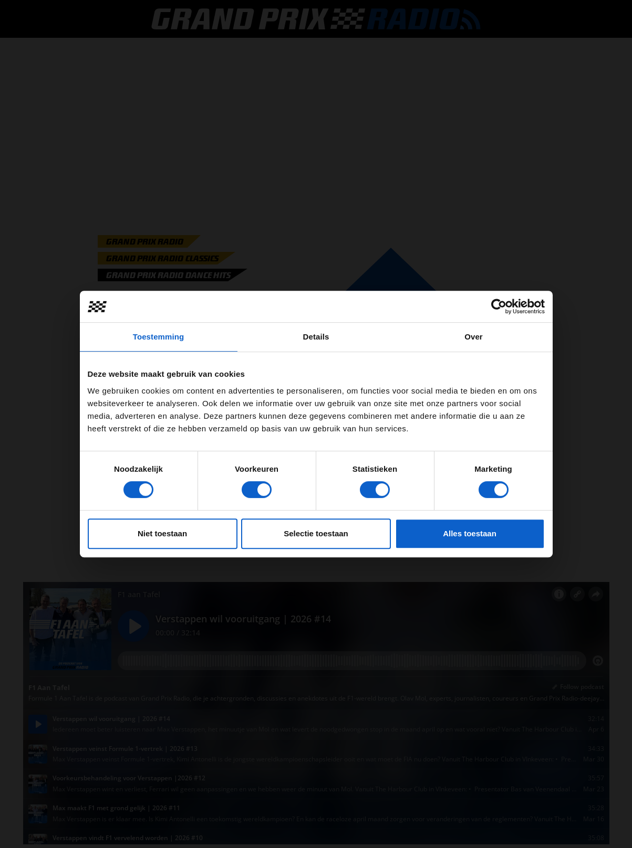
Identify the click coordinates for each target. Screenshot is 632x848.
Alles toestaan (469, 533)
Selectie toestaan (316, 533)
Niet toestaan (162, 533)
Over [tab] (473, 336)
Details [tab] (316, 336)
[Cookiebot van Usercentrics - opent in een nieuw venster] (499, 306)
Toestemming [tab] (158, 336)
